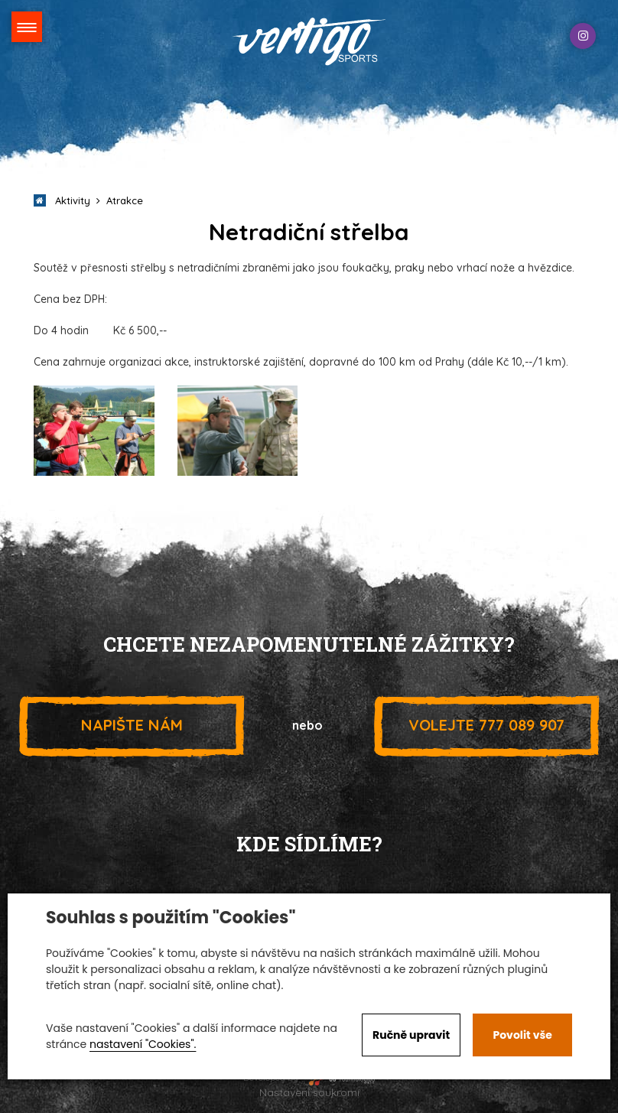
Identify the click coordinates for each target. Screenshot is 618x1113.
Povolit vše (522, 1035)
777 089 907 (486, 725)
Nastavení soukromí (309, 1092)
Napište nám (131, 725)
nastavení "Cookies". (142, 1044)
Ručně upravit (411, 1035)
